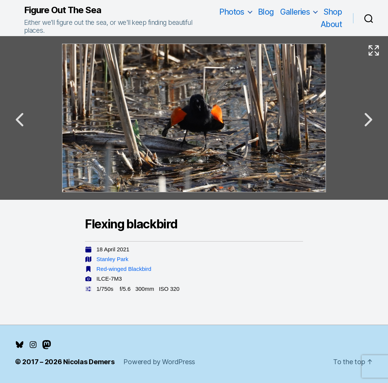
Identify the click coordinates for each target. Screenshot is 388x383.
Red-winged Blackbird (124, 269)
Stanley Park (113, 259)
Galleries (295, 12)
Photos (231, 12)
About (331, 24)
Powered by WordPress (159, 362)
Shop (332, 12)
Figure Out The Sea (62, 10)
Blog (266, 12)
